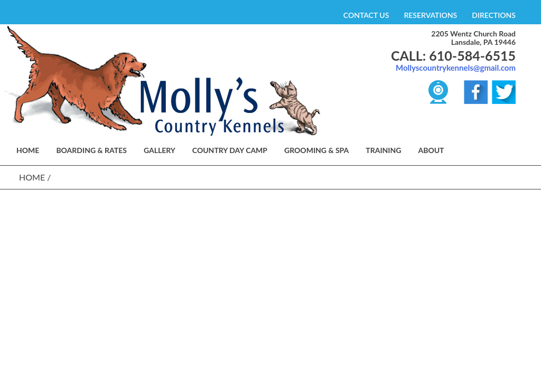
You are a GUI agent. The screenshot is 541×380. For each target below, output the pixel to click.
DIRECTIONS (494, 15)
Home (32, 177)
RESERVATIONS (430, 15)
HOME (27, 150)
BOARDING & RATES (91, 150)
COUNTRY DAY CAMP (229, 150)
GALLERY (159, 150)
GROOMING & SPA (316, 150)
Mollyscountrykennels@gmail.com (456, 67)
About (431, 150)
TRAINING (383, 150)
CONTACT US (366, 15)
